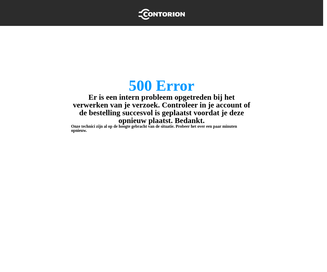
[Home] (161, 13)
